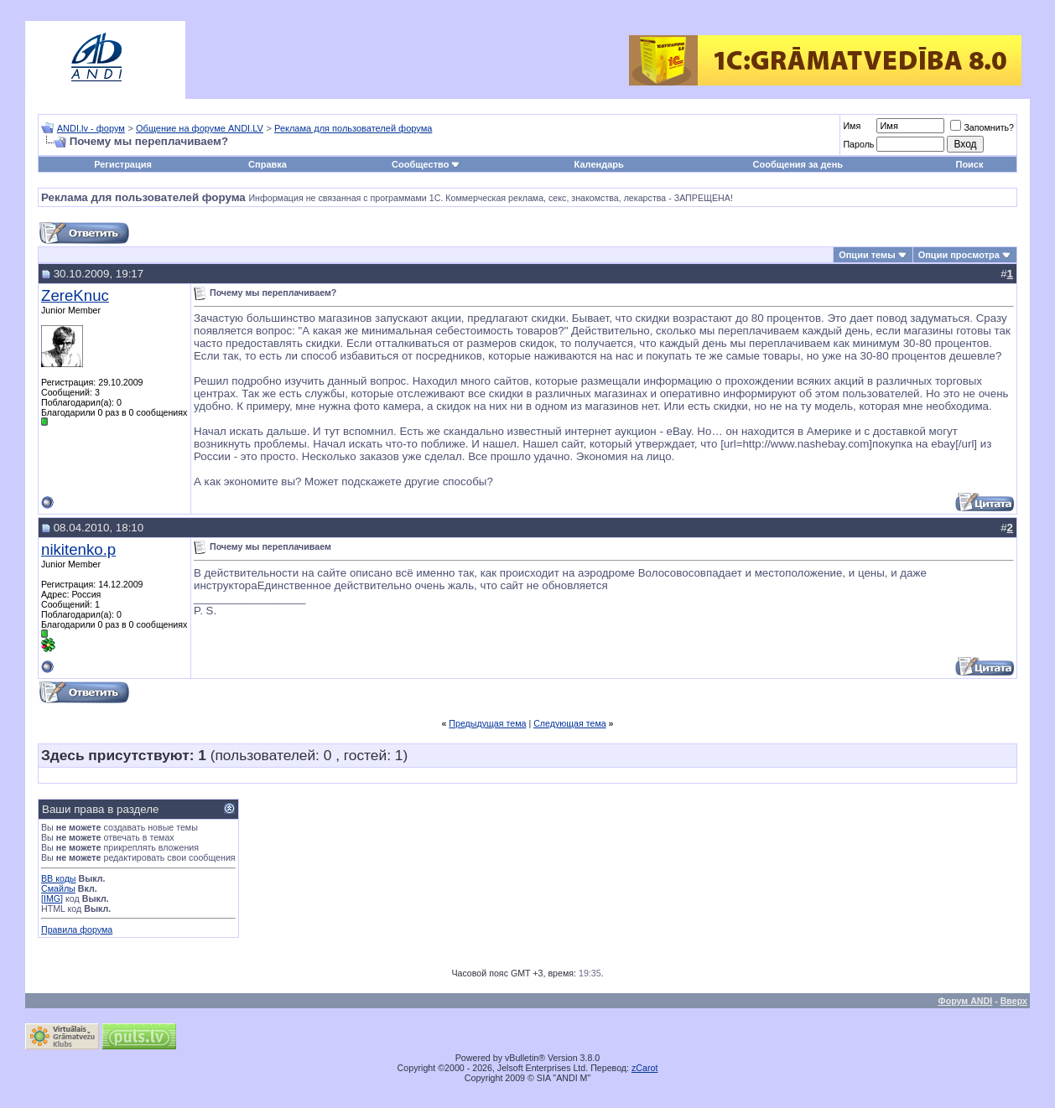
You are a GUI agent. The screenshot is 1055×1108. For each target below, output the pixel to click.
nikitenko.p (78, 549)
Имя (851, 126)
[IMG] (52, 898)
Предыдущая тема (487, 723)
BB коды (58, 878)
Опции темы (867, 255)
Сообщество (426, 164)
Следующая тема (569, 723)
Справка (267, 164)
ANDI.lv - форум (91, 128)
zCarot (644, 1068)
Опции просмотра (959, 255)
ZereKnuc (75, 295)
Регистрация (123, 164)
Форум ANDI (965, 1001)
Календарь (599, 164)
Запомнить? (982, 127)
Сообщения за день (798, 164)
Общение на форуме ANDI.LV (199, 128)
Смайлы (58, 888)
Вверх (1013, 1001)
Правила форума (76, 929)
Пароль (858, 144)
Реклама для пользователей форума (353, 128)
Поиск (969, 164)
